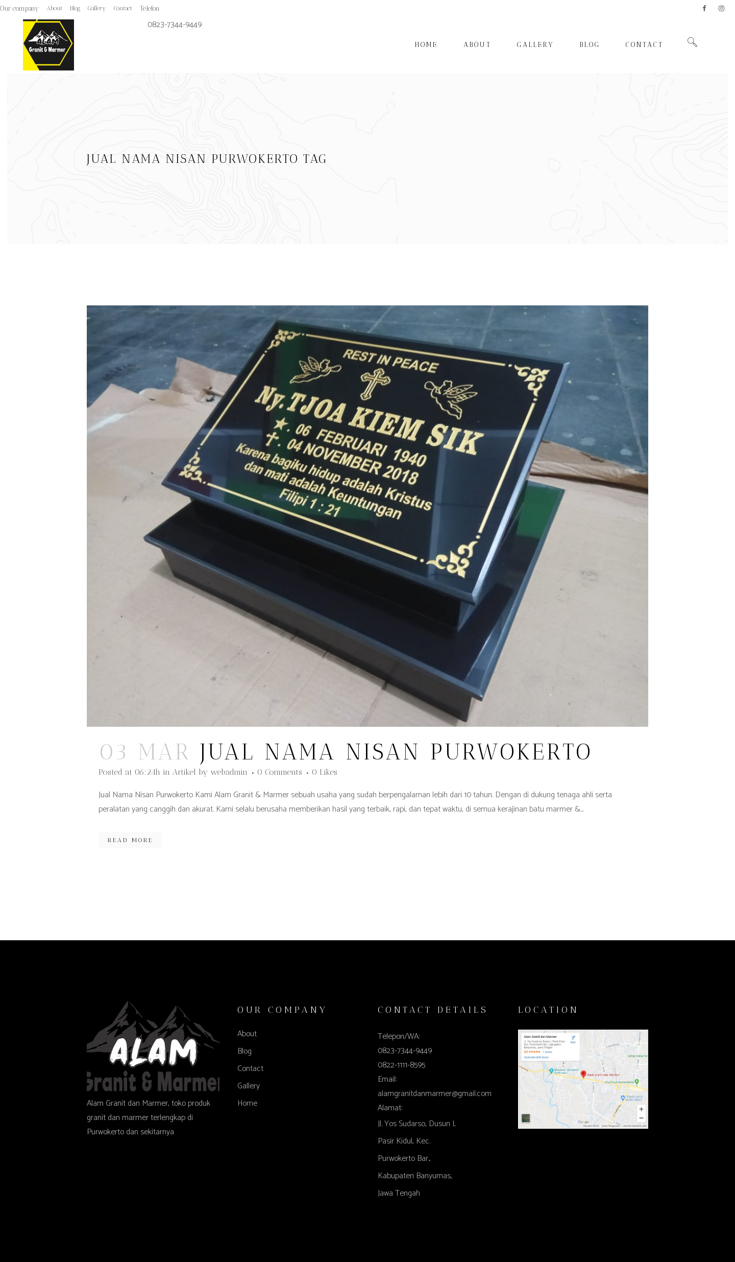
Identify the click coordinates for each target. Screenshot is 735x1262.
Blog (75, 8)
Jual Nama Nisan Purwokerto (397, 752)
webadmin (229, 772)
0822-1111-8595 (401, 1065)
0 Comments (279, 772)
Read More (130, 840)
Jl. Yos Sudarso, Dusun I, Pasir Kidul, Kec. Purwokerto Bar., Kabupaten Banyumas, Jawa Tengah (417, 1158)
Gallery (97, 8)
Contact (123, 8)
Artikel (184, 772)
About (54, 8)
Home (247, 1103)
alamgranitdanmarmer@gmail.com (435, 1094)
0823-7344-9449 (175, 25)
